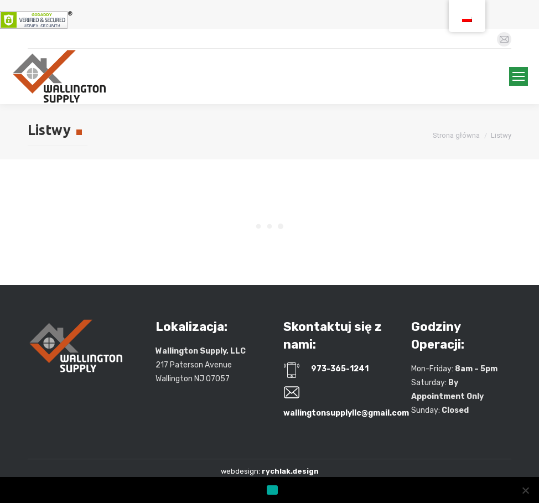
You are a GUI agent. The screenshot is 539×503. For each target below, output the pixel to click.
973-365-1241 (340, 369)
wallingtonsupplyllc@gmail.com (346, 413)
